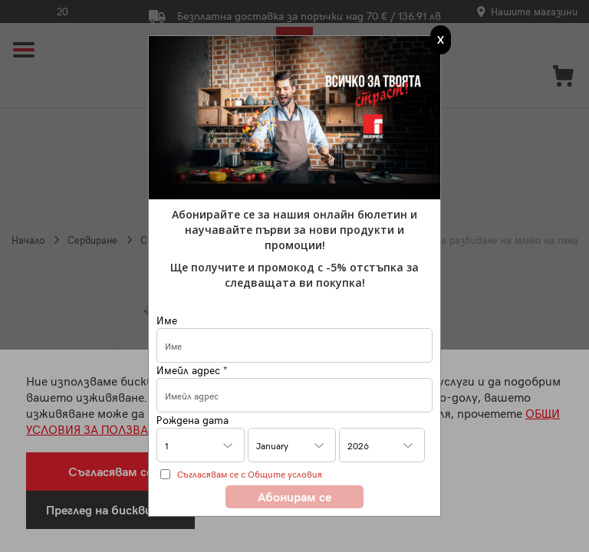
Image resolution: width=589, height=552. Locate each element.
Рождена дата (192, 419)
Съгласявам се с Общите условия (249, 474)
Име (166, 320)
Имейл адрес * (191, 370)
